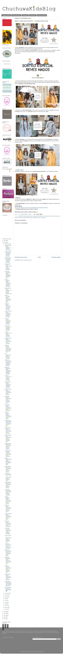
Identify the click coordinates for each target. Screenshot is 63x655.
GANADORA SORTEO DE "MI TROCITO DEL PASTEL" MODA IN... (8, 583)
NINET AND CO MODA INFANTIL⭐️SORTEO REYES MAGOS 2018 (8, 291)
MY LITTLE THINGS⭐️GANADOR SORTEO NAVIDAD (8, 328)
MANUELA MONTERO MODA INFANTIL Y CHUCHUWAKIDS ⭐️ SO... (8, 560)
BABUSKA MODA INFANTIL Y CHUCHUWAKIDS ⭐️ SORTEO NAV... (8, 508)
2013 (5, 616)
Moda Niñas (29, 217)
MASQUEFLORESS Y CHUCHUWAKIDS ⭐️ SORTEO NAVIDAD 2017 (8, 438)
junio (6, 600)
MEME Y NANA (19, 170)
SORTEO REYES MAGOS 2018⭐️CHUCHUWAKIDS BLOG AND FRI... (8, 349)
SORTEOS (25, 15)
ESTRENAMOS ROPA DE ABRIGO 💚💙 (8, 589)
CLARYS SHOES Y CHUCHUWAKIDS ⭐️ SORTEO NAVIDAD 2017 (8, 569)
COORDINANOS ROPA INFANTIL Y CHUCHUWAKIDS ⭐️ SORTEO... (8, 453)
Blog (25, 216)
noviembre (7, 593)
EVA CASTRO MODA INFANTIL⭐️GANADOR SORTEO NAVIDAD (8, 384)
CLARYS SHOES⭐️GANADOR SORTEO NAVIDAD (8, 378)
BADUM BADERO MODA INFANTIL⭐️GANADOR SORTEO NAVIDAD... (8, 283)
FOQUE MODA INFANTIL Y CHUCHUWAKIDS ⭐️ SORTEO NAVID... (8, 446)
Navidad (34, 217)
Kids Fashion (46, 216)
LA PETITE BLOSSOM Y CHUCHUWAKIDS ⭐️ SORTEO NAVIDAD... (8, 492)
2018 (5, 240)
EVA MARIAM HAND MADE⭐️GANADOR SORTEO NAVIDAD (8, 267)
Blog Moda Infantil (30, 216)
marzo (6, 605)
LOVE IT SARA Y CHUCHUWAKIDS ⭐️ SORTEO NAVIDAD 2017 (8, 539)
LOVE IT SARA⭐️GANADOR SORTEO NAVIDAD (8, 334)
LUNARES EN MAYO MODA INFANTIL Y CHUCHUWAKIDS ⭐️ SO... (8, 423)
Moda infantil (24, 217)
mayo (6, 602)
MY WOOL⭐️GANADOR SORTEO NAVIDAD (8, 356)
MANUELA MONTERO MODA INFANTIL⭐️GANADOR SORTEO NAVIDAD (8, 370)
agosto (6, 596)
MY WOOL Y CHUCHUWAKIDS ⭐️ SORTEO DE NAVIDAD (8, 546)
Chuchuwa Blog (24, 214)
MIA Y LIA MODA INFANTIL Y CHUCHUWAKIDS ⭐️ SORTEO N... (8, 523)
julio (6, 598)
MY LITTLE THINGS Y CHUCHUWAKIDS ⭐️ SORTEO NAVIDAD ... (8, 531)
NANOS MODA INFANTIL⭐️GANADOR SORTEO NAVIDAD (8, 254)
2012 (5, 618)
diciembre (7, 243)
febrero (6, 607)
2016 (5, 611)
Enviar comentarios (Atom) (26, 260)
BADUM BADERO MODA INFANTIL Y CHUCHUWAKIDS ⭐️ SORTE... (8, 500)
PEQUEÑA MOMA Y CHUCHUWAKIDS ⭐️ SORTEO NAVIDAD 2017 (8, 400)
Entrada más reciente (21, 257)
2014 (5, 615)
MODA (19, 217)
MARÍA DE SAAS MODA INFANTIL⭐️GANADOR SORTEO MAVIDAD (8, 362)
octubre (6, 594)
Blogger (35, 216)
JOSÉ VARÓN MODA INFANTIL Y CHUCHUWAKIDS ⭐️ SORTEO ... (8, 430)
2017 (5, 242)
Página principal (6, 15)
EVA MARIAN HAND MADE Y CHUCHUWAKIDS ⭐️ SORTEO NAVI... (8, 477)
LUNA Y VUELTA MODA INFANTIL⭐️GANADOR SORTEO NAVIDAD (8, 314)
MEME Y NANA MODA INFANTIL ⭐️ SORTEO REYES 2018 (8, 247)
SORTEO (39, 217)
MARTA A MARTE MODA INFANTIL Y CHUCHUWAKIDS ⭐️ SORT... (8, 415)
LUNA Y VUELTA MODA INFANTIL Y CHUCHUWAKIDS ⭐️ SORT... (8, 516)
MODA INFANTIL (16, 15)
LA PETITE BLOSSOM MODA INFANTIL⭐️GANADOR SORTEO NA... (8, 274)
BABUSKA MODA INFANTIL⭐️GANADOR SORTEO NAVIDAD (8, 306)
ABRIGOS (21, 216)
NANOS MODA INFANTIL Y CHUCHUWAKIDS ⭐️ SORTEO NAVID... (8, 469)
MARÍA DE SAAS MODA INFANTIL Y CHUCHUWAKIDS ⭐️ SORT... (8, 553)
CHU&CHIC (32, 15)
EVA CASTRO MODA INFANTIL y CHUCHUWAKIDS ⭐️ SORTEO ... (8, 577)
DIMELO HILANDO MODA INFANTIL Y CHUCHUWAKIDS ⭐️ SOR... (8, 299)
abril (6, 603)
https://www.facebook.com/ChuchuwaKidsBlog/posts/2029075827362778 (31, 207)
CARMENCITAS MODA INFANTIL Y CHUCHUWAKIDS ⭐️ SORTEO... (8, 341)
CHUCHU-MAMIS (42, 15)
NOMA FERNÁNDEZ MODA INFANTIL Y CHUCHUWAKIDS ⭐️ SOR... (8, 461)
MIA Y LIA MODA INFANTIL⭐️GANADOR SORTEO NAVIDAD (8, 321)
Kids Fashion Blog (53, 216)
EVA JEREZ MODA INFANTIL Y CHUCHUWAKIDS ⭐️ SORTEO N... (8, 407)
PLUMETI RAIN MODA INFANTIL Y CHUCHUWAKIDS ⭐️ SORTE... (8, 392)
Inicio (39, 257)
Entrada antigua (56, 257)
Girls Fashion (40, 216)
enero (6, 609)
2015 (5, 613)
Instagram (35, 209)
